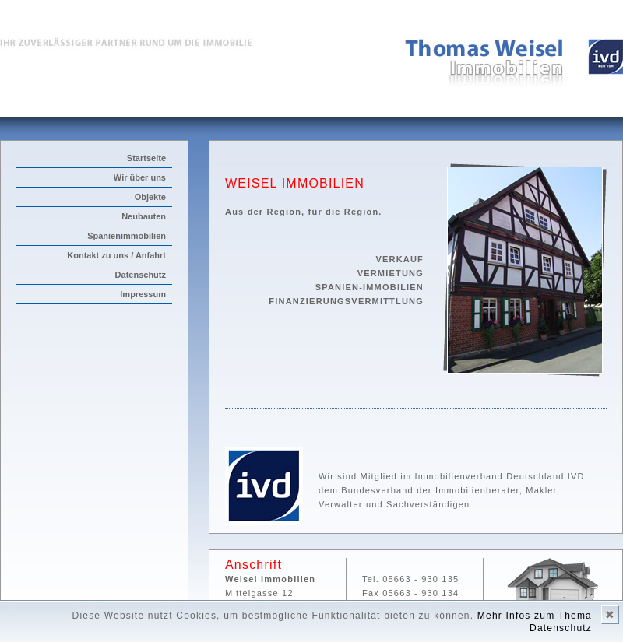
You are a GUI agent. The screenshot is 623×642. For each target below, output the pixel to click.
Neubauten (143, 216)
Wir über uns (140, 177)
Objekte (150, 197)
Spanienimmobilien (126, 235)
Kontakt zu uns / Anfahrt (116, 255)
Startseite (146, 158)
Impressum (143, 294)
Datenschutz (140, 274)
